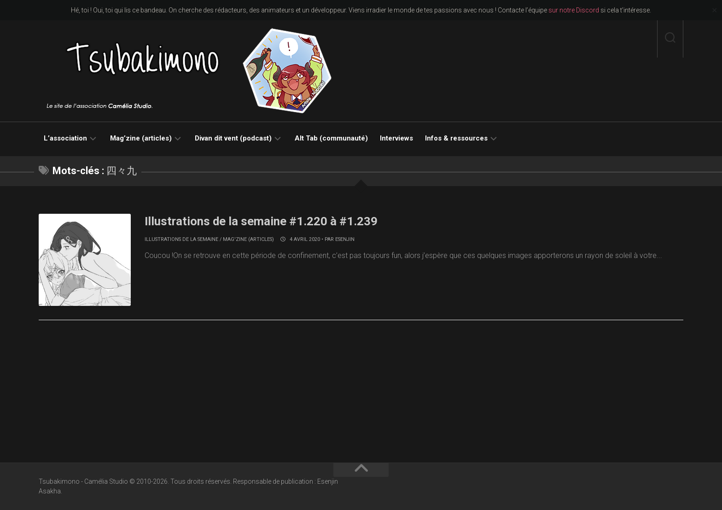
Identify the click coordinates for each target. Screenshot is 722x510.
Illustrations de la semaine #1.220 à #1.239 (262, 221)
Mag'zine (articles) (248, 239)
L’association (65, 138)
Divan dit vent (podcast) (233, 138)
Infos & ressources (456, 138)
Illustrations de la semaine (181, 239)
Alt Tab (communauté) (331, 138)
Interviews (396, 138)
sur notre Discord (573, 10)
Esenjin (345, 239)
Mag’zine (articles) (141, 138)
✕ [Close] (714, 10)
